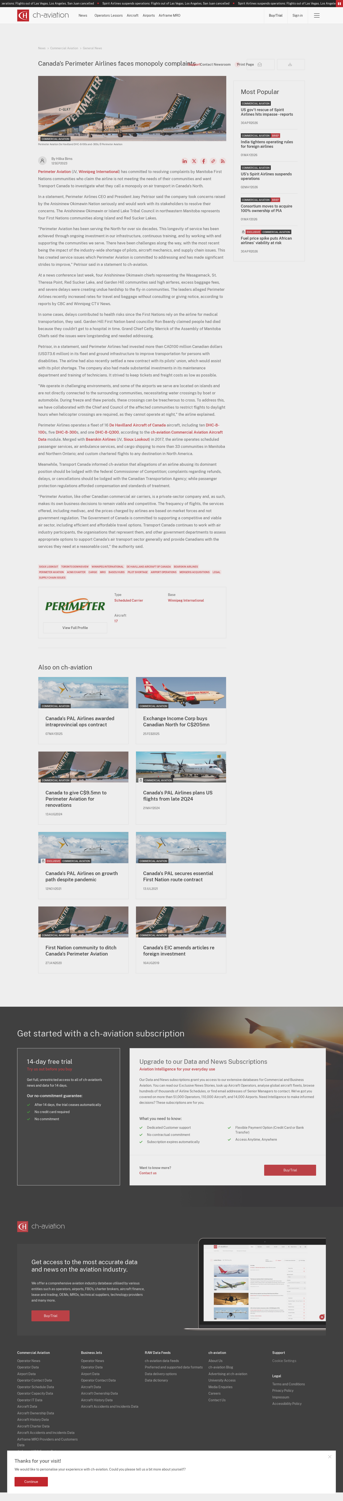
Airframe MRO (245, 15)
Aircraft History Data (33, 1428)
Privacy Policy (282, 1399)
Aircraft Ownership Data (35, 1421)
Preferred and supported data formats (174, 1376)
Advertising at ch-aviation (227, 1382)
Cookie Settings (284, 1369)
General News (92, 48)
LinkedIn (184, 169)
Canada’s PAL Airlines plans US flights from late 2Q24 (178, 804)
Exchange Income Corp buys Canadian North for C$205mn (176, 730)
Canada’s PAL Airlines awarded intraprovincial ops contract (79, 730)
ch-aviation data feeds (162, 1369)
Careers (214, 1402)
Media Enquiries (220, 1395)
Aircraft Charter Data (33, 1435)
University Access (222, 1389)
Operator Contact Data (34, 1389)
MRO (103, 580)
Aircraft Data (27, 1415)
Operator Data (28, 1376)
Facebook (203, 169)
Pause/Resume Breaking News (339, 3)
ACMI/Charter (76, 580)
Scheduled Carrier (128, 608)
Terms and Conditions (288, 1392)
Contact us (147, 1181)
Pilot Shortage (138, 580)
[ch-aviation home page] (43, 15)
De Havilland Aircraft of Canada (137, 433)
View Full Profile (75, 636)
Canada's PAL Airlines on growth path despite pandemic (81, 885)
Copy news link (213, 169)
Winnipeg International (99, 180)
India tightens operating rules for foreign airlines (267, 152)
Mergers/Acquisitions (195, 580)
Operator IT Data (29, 1408)
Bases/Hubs (117, 580)
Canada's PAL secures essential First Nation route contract (178, 885)
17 (116, 629)
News (95, 15)
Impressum (280, 1405)
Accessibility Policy (287, 1412)
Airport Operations (164, 580)
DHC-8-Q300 (107, 440)
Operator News (28, 1369)
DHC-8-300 (66, 440)
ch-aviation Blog (220, 1376)
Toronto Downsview (75, 574)
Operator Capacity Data (35, 1402)
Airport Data (26, 1382)
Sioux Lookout (136, 447)
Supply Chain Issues (52, 585)
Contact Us (217, 1408)
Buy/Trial (275, 15)
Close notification (329, 1456)
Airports (211, 15)
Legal (216, 580)
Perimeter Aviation (54, 180)
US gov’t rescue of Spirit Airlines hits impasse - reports (267, 120)
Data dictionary (156, 1389)
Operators (123, 15)
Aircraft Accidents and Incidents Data (46, 1441)
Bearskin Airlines (101, 447)
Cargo (93, 580)
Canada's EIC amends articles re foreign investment (178, 959)
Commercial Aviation (64, 48)
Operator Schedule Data (35, 1395)
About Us (215, 1369)
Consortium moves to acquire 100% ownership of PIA (266, 216)
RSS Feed (222, 169)
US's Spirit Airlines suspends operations (266, 184)
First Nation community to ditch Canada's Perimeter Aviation (80, 959)
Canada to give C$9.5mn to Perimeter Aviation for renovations (75, 807)
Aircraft (182, 15)
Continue (31, 1482)
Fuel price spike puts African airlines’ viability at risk (266, 248)
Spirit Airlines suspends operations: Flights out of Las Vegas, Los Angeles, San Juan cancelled (171, 3)
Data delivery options (161, 1382)
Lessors (154, 15)
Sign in (298, 15)
